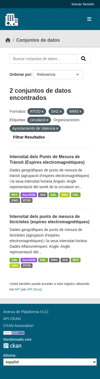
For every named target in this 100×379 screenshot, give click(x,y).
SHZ (43, 194)
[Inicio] (8, 40)
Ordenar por (20, 74)
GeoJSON (28, 194)
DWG (14, 200)
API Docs (34, 289)
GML (53, 194)
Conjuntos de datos (38, 40)
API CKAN (12, 319)
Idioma (9, 355)
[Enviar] (83, 59)
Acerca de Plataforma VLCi (25, 312)
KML (76, 194)
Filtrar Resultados (29, 137)
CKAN (12, 345)
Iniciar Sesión (82, 4)
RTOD (27, 200)
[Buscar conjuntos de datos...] (43, 59)
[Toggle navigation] (89, 19)
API (17, 289)
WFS (14, 194)
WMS (64, 194)
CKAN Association (18, 325)
